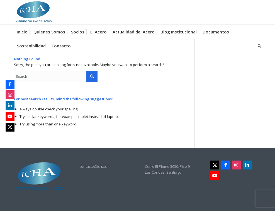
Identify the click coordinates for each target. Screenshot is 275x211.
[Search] (258, 46)
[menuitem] (22, 32)
